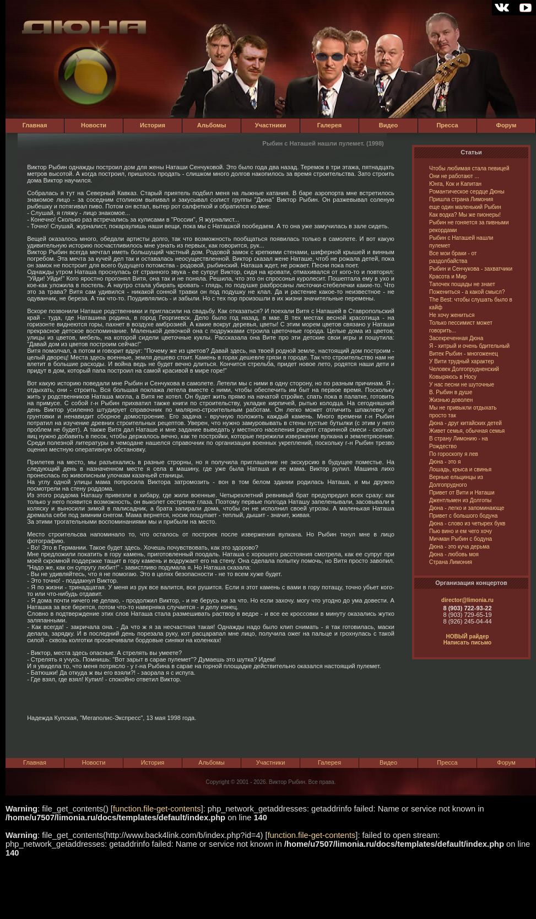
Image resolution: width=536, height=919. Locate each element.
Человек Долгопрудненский (464, 369)
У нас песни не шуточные (461, 384)
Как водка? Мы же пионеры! (465, 215)
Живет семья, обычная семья (467, 431)
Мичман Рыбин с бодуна (460, 539)
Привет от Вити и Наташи (462, 493)
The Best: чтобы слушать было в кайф (470, 303)
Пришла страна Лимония (461, 199)
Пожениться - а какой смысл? (467, 292)
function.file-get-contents (157, 808)
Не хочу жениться (451, 315)
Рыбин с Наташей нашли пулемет (461, 242)
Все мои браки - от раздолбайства (453, 257)
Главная (35, 125)
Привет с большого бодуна (463, 516)
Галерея (329, 125)
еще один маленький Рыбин (465, 207)
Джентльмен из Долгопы (460, 500)
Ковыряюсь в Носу (453, 377)
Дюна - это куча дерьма (459, 547)
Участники (270, 125)
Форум (506, 125)
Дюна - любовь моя (454, 554)
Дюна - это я (445, 462)
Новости (93, 125)
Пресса (447, 125)
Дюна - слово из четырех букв (467, 523)
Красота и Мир (448, 276)
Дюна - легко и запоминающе (466, 508)
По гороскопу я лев (453, 454)
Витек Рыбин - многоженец (463, 354)
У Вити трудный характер (461, 361)
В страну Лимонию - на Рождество (458, 442)
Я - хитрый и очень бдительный (469, 346)
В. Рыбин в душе (450, 392)
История (152, 125)
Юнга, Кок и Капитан (455, 184)
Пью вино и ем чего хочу (460, 531)
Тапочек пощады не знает (462, 284)
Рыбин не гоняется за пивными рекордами (469, 226)
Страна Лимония (450, 562)
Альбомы (211, 125)
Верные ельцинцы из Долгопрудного (456, 481)
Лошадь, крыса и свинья (460, 469)
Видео (388, 125)
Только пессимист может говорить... (460, 327)
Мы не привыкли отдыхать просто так (463, 411)
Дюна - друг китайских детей (465, 423)
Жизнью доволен (451, 400)
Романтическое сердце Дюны (467, 192)
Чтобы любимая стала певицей (469, 168)
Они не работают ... (454, 176)
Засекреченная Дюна (456, 338)
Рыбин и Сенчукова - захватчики (470, 269)
